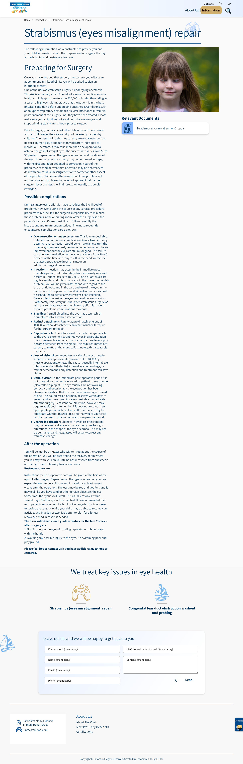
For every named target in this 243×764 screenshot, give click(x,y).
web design (150, 759)
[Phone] (82, 680)
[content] (160, 665)
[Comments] (160, 665)
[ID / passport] (82, 649)
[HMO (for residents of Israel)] (160, 649)
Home (27, 19)
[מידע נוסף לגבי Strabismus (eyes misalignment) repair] (81, 598)
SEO (161, 759)
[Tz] (82, 649)
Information (41, 19)
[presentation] (170, 79)
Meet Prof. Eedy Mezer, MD (92, 727)
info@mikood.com (32, 729)
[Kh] (160, 649)
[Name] (82, 659)
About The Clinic (86, 722)
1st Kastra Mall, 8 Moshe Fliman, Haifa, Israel (38, 722)
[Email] (82, 670)
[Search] (228, 10)
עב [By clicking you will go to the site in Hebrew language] (229, 3)
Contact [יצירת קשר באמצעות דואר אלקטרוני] (239, 720)
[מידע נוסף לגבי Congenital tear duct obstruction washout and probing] (162, 600)
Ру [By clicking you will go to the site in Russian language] (220, 3)
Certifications (84, 731)
